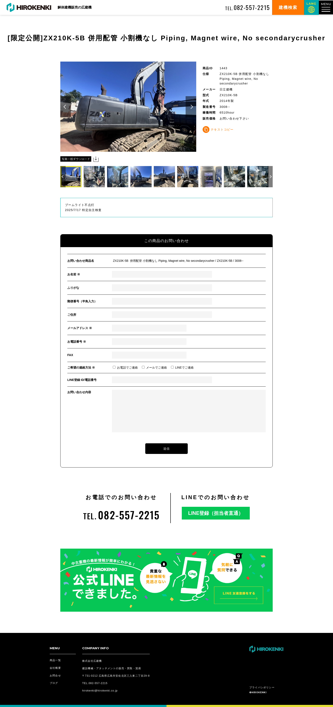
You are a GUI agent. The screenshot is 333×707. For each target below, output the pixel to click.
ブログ (54, 683)
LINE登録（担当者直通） (215, 513)
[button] (65, 106)
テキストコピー (222, 129)
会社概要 (55, 667)
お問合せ (55, 675)
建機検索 (287, 7)
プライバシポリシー (262, 687)
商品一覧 (55, 660)
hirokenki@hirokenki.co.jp (100, 690)
